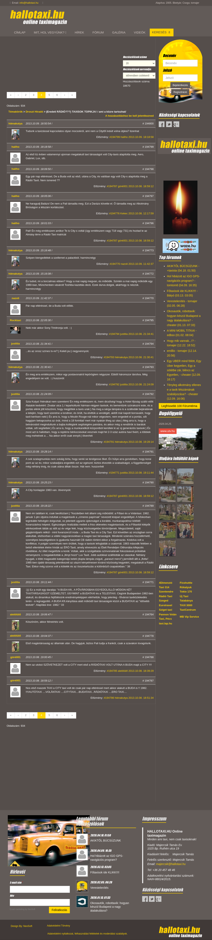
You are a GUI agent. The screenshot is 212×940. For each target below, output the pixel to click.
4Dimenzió (165, 582)
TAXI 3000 (186, 605)
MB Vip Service (189, 616)
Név (12, 895)
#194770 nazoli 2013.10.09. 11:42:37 (132, 263)
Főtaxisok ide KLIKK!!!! (104, 872)
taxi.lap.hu (165, 623)
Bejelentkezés (180, 85)
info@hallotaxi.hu (28, 2)
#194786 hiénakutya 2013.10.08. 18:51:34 (129, 697)
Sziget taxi (165, 609)
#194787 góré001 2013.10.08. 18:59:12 (130, 186)
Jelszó (167, 70)
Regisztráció (180, 92)
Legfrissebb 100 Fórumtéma (179, 406)
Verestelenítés (99, 887)
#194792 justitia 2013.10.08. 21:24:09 (131, 384)
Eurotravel (165, 605)
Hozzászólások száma (135, 57)
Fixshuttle (186, 582)
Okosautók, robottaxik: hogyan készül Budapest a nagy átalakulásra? (109, 906)
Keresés (161, 32)
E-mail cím (16, 882)
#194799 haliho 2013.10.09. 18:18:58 (132, 137)
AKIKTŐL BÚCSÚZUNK (105, 840)
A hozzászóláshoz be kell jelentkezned (129, 115)
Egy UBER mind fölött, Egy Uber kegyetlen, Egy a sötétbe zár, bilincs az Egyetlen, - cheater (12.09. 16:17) (184, 370)
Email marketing (17, 909)
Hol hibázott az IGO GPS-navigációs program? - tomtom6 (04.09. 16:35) (183, 281)
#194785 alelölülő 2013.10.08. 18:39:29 (130, 670)
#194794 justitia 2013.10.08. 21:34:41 (131, 333)
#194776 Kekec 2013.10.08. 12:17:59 (131, 213)
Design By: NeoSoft (21, 926)
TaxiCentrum (188, 609)
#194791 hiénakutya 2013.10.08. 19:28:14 (129, 441)
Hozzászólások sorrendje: (137, 69)
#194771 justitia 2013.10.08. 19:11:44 (131, 472)
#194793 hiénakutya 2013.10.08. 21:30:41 (129, 357)
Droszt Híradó (34, 111)
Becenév (169, 55)
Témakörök (15, 111)
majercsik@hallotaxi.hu (171, 864)
